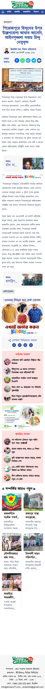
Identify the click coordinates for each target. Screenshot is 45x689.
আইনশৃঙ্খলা (8, 291)
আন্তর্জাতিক (26, 12)
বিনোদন (36, 12)
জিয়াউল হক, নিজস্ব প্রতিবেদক (23, 49)
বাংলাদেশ (8, 22)
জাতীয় (9, 12)
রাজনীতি (17, 12)
